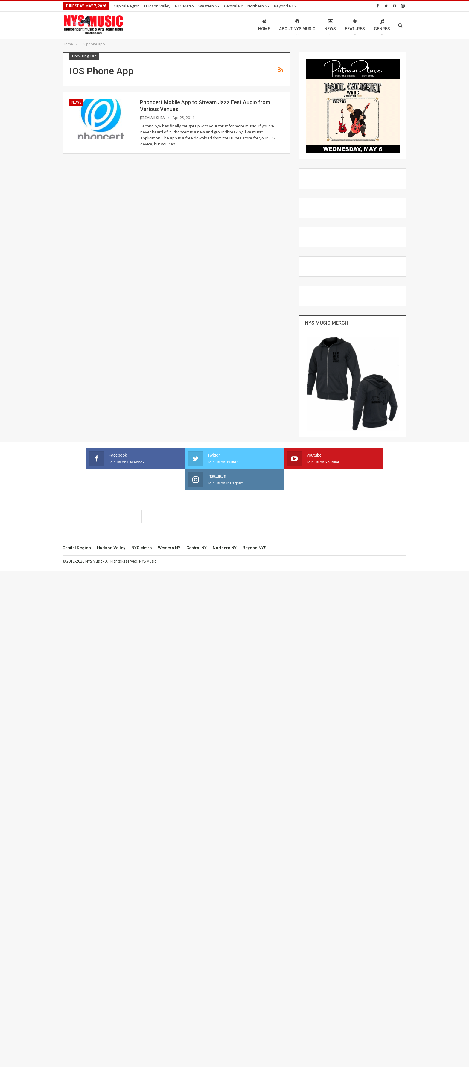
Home (264, 25)
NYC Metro (184, 6)
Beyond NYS (285, 6)
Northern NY (258, 6)
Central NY (233, 6)
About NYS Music (297, 25)
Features (354, 25)
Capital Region (127, 6)
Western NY (209, 6)
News (330, 25)
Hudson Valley (157, 6)
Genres (382, 25)
